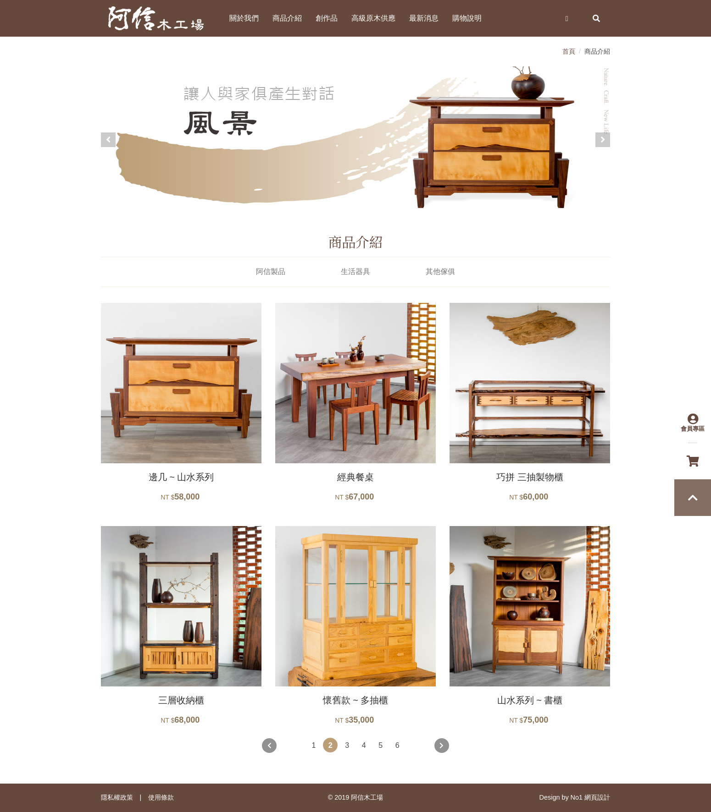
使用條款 (161, 797)
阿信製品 (270, 271)
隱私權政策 (117, 797)
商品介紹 (287, 18)
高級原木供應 (373, 18)
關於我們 (244, 18)
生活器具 (355, 271)
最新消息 (424, 18)
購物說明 (467, 18)
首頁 (568, 51)
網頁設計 (597, 797)
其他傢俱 (440, 271)
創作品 (327, 18)
